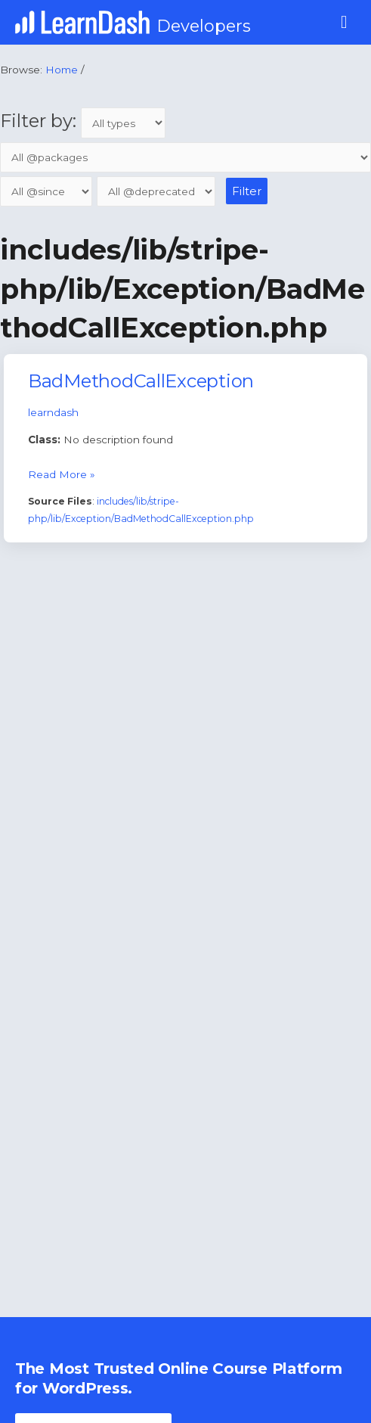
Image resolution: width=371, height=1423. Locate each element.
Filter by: (82, 121)
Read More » (61, 472)
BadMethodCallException (141, 381)
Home (61, 70)
